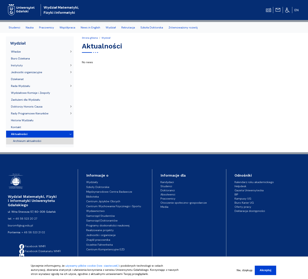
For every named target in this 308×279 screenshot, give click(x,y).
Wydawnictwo (95, 211)
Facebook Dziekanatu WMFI (40, 251)
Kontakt (16, 127)
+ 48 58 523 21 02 (33, 232)
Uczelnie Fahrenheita (99, 244)
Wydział (111, 27)
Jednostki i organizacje (101, 235)
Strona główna (90, 37)
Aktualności (19, 134)
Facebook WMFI (32, 246)
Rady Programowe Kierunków (30, 113)
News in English (90, 27)
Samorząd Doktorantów (102, 220)
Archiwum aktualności (27, 141)
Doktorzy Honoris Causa (26, 106)
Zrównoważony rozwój (183, 27)
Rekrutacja (128, 27)
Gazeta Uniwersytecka (249, 190)
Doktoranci (167, 190)
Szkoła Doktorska (151, 27)
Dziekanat (17, 79)
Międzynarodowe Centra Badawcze (109, 191)
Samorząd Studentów (100, 216)
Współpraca (67, 27)
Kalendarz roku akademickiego (254, 182)
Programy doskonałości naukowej (107, 225)
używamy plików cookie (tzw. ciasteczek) (92, 267)
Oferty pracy (243, 207)
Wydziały (92, 182)
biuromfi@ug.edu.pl (20, 225)
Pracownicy (46, 27)
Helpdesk (240, 186)
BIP (236, 194)
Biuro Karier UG (244, 202)
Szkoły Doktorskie (97, 187)
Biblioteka (92, 196)
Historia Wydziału (22, 120)
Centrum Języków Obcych (103, 201)
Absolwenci (167, 194)
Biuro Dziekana (20, 58)
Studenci (14, 27)
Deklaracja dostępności (250, 211)
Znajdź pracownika (98, 240)
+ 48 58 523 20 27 (25, 218)
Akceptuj (265, 272)
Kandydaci (167, 182)
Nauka (30, 27)
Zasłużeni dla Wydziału (25, 99)
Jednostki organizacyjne (26, 72)
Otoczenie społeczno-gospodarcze (183, 202)
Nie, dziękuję (244, 272)
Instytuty (17, 65)
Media (164, 207)
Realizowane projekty (100, 230)
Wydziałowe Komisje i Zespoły (30, 93)
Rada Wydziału (20, 86)
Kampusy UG (243, 198)
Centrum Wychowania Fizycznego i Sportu (113, 206)
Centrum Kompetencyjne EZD (105, 249)
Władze (16, 51)
